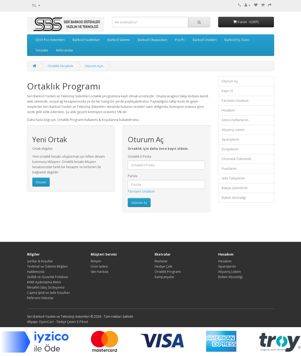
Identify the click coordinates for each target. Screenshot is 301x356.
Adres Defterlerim (235, 120)
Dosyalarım (230, 149)
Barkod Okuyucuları (152, 40)
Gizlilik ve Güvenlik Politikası (47, 277)
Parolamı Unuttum (141, 191)
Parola (132, 176)
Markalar (161, 261)
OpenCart (46, 322)
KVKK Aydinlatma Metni (44, 282)
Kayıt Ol (227, 91)
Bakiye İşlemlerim (235, 188)
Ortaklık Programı (168, 271)
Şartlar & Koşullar (40, 261)
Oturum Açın (94, 66)
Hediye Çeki (163, 266)
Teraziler (41, 50)
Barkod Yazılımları (86, 40)
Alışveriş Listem (233, 129)
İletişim (96, 261)
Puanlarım (229, 168)
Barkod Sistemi (119, 40)
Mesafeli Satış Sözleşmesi (45, 287)
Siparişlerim (230, 139)
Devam (41, 182)
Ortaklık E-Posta (139, 156)
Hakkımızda (35, 271)
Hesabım (228, 110)
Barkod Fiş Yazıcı (237, 40)
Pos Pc (180, 40)
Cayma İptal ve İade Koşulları (48, 292)
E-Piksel (82, 322)
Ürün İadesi (99, 266)
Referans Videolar (40, 298)
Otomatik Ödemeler (237, 159)
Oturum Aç (230, 81)
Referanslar (64, 50)
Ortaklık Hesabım (60, 66)
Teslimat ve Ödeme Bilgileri (47, 266)
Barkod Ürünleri (205, 40)
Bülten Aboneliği (234, 197)
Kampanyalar (164, 277)
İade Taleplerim (233, 178)
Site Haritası (99, 271)
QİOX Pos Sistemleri (50, 40)
